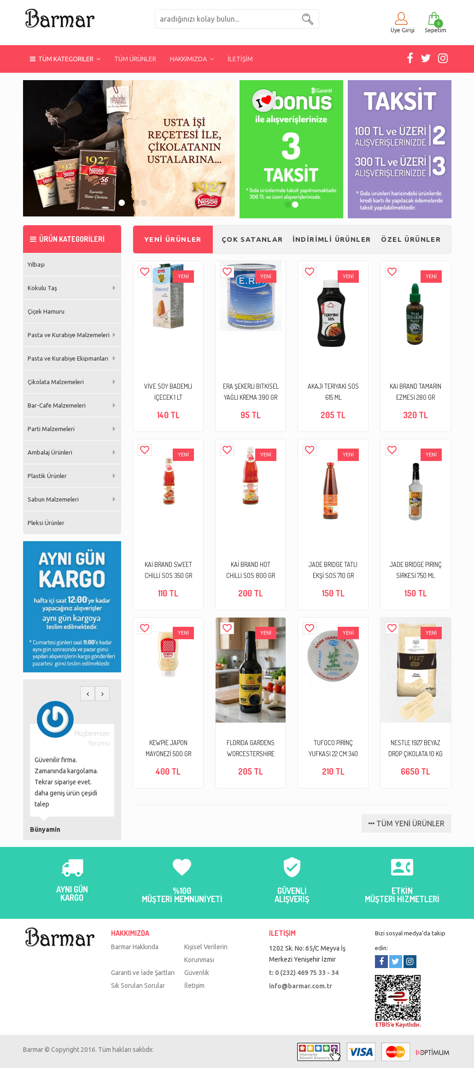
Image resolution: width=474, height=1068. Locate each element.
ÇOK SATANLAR (252, 239)
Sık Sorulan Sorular (138, 985)
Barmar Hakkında (134, 947)
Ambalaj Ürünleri (50, 452)
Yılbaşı (36, 264)
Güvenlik (196, 972)
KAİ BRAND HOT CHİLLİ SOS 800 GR (250, 569)
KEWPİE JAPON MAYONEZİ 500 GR (168, 748)
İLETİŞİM (240, 59)
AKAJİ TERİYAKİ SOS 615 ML (333, 391)
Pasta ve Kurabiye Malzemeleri (69, 335)
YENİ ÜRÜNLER (173, 239)
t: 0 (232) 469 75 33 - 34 (304, 972)
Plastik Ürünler (47, 476)
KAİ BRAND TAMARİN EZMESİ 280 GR (415, 391)
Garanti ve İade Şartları (143, 972)
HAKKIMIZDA (192, 59)
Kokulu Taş (42, 288)
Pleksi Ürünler (46, 522)
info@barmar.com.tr (300, 986)
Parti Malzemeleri (51, 429)
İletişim (194, 985)
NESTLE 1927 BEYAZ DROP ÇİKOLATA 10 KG (415, 748)
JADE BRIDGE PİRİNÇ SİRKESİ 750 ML (416, 569)
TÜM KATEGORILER (65, 59)
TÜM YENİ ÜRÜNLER (407, 823)
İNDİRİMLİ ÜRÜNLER (332, 239)
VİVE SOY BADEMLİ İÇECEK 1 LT (168, 391)
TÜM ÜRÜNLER (135, 59)
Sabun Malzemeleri (53, 499)
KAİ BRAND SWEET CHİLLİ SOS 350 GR (168, 569)
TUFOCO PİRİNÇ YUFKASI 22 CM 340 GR (333, 749)
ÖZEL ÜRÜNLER (411, 239)
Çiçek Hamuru (46, 311)
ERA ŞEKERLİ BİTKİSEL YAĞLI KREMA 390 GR (251, 391)
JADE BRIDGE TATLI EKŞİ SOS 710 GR (333, 569)
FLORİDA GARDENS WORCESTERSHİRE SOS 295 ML (251, 749)
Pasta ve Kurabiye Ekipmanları (68, 358)
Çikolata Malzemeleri (56, 382)
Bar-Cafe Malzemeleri (57, 405)
